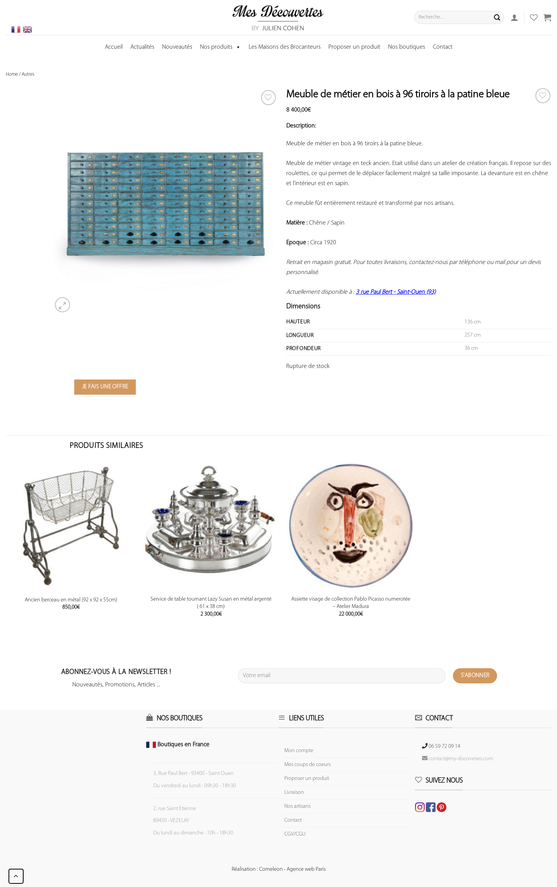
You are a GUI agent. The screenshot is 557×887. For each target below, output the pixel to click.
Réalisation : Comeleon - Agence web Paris (279, 869)
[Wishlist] (542, 95)
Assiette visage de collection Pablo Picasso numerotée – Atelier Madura (350, 602)
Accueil (114, 47)
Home (12, 74)
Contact (443, 47)
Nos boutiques (406, 47)
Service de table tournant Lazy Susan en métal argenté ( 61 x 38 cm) (211, 602)
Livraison (294, 792)
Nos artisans (297, 806)
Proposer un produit (354, 47)
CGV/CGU (295, 834)
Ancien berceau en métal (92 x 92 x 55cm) (71, 600)
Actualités (142, 47)
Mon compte (298, 751)
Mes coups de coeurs (307, 765)
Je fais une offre (105, 387)
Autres (28, 74)
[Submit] (497, 17)
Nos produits (220, 47)
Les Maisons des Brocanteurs (285, 47)
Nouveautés (177, 47)
